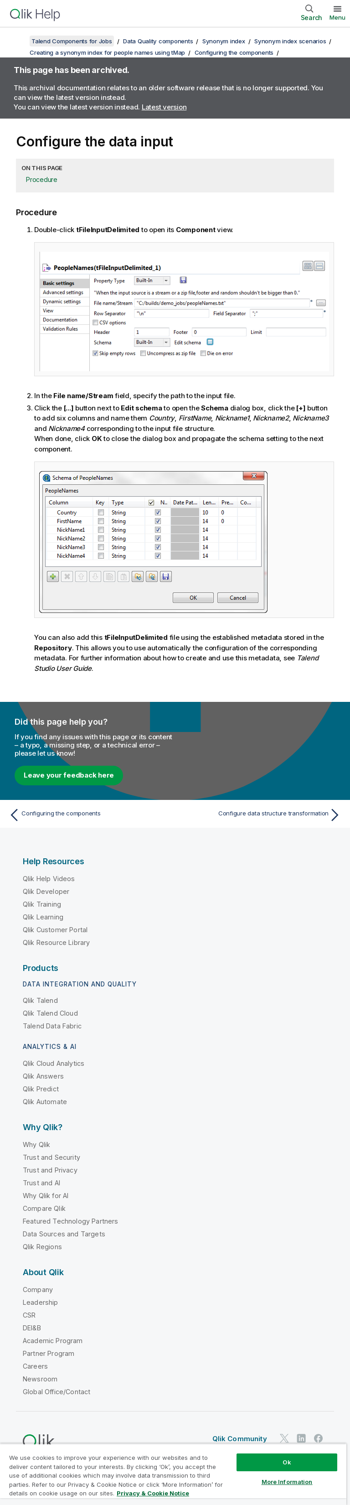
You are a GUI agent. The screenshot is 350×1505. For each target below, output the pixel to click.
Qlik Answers (43, 1076)
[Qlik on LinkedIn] (301, 1438)
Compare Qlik (44, 1208)
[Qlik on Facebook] (318, 1438)
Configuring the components (234, 52)
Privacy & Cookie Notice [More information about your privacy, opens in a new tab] (153, 1493)
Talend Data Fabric (52, 1026)
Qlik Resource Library (56, 942)
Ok (287, 1462)
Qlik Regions (42, 1247)
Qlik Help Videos (49, 878)
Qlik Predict (41, 1089)
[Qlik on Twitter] (284, 1438)
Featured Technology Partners (70, 1221)
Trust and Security (51, 1157)
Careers (35, 1366)
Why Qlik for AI (45, 1195)
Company (38, 1289)
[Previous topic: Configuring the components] (89, 815)
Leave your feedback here (69, 775)
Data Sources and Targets (64, 1234)
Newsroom (40, 1379)
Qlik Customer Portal (55, 930)
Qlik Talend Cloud (50, 1013)
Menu (337, 17)
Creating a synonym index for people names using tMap (107, 52)
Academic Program (53, 1340)
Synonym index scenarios (290, 41)
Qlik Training (42, 904)
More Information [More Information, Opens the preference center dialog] (287, 1481)
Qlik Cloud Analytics (53, 1063)
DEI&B (32, 1328)
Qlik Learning (43, 917)
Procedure (41, 179)
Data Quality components (158, 41)
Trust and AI (41, 1183)
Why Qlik (36, 1144)
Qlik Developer (46, 891)
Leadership (40, 1302)
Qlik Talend (40, 1000)
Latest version (164, 107)
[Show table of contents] (18, 41)
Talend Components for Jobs (71, 41)
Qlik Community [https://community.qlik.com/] (239, 1438)
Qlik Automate (45, 1101)
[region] (173, 1474)
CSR (29, 1315)
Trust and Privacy (50, 1170)
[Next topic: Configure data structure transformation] (260, 815)
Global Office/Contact (56, 1392)
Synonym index (223, 41)
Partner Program (48, 1353)
